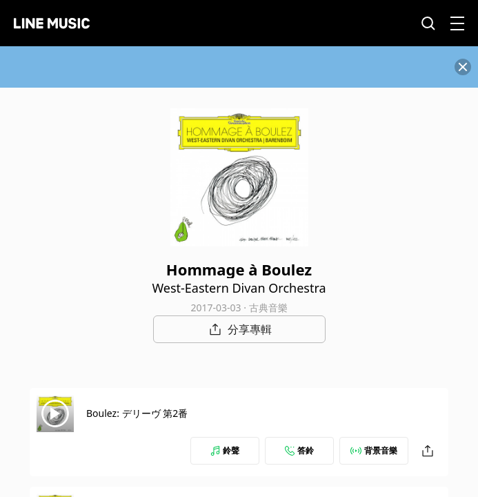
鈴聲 (224, 450)
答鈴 (299, 450)
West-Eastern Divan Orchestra (239, 288)
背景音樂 (373, 450)
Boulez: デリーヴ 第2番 (137, 413)
